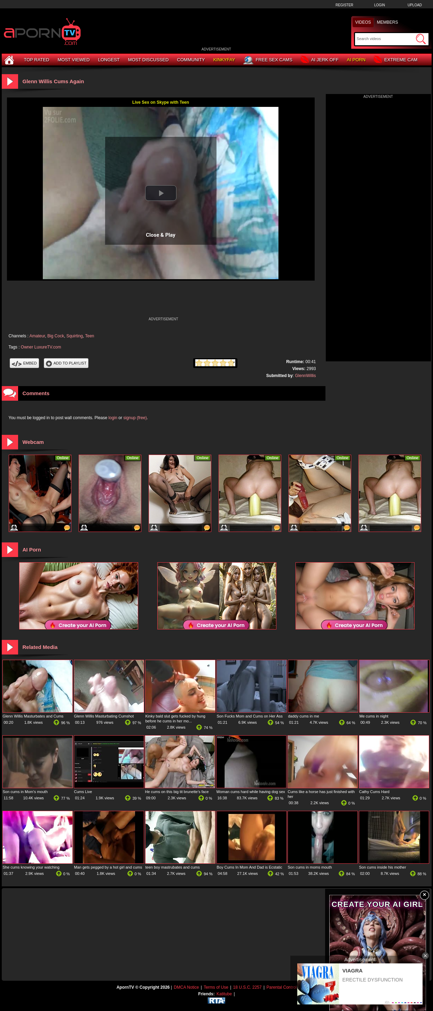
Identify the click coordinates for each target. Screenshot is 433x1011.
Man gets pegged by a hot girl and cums (108, 867)
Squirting (74, 336)
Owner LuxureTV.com (41, 347)
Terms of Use (216, 987)
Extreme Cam (395, 60)
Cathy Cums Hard (374, 792)
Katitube (224, 994)
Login (379, 5)
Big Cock (55, 336)
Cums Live (83, 792)
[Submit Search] (421, 39)
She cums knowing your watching (31, 867)
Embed (24, 363)
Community (191, 59)
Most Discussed (148, 59)
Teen (89, 336)
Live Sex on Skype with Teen (160, 102)
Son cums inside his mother (382, 867)
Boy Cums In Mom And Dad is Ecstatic (249, 867)
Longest (109, 59)
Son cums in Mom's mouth (25, 792)
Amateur (37, 336)
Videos (363, 22)
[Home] (10, 60)
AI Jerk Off (320, 60)
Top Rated (36, 59)
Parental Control (281, 987)
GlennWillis (305, 375)
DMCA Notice (186, 987)
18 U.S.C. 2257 (247, 987)
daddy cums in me (303, 716)
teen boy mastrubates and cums (172, 867)
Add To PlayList (66, 363)
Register (344, 5)
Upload (415, 5)
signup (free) (135, 417)
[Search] (385, 38)
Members (387, 22)
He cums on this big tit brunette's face (177, 792)
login (113, 417)
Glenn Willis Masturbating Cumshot (104, 716)
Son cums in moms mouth (310, 867)
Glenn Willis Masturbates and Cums (33, 716)
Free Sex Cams (267, 60)
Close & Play (160, 235)
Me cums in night (374, 716)
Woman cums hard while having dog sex (250, 792)
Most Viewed (73, 59)
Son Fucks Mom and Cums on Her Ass (250, 716)
